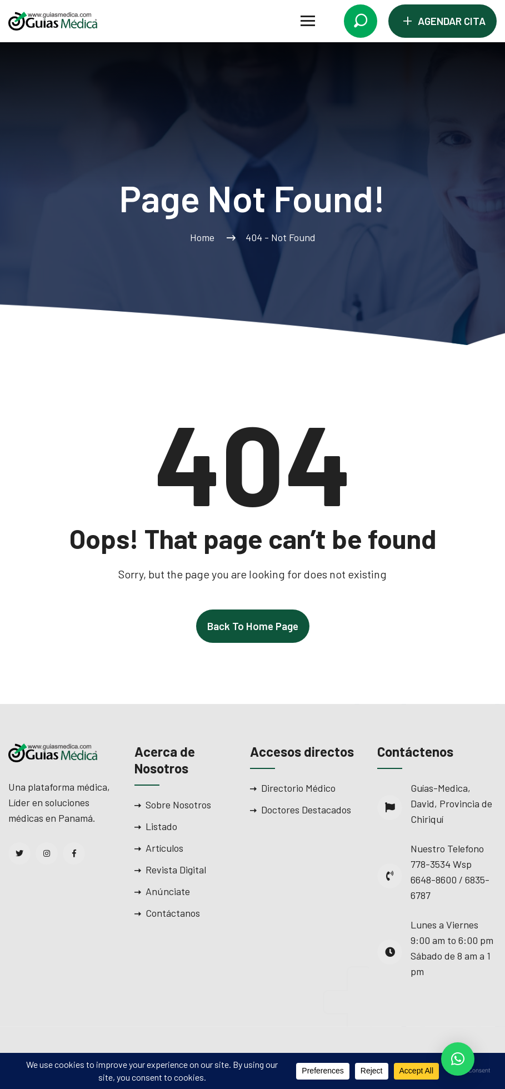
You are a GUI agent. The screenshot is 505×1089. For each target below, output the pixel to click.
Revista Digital (176, 869)
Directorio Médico (298, 788)
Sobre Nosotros (178, 804)
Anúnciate (168, 891)
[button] (457, 1059)
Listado (161, 826)
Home (204, 237)
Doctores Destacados (306, 809)
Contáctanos (173, 913)
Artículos (164, 848)
